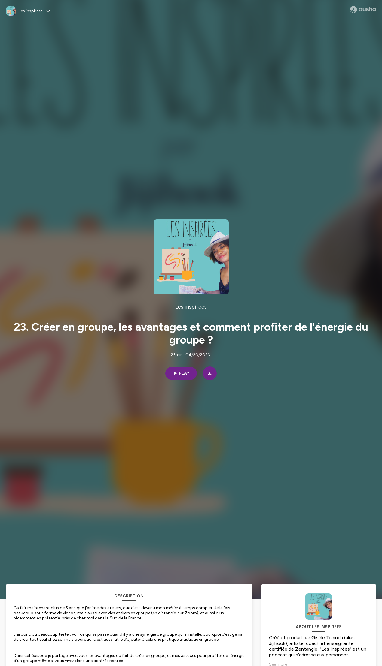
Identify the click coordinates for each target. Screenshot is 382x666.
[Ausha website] (363, 9)
